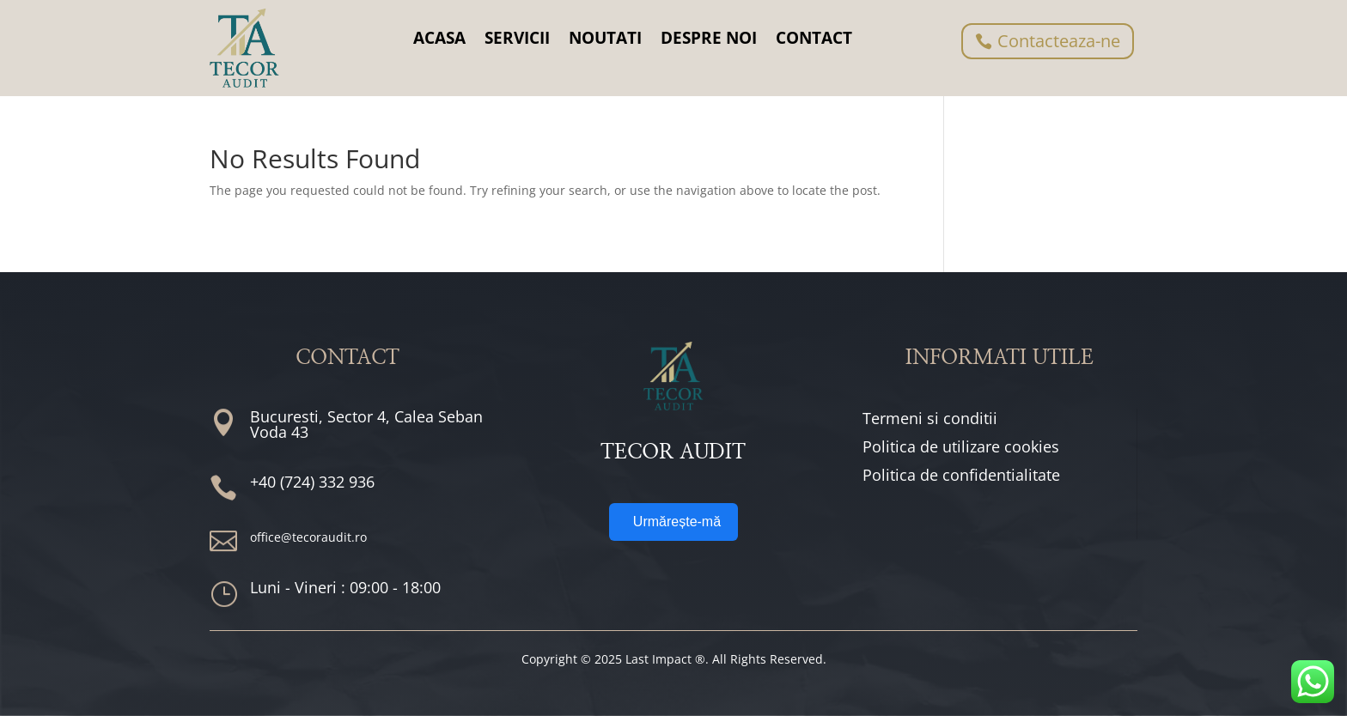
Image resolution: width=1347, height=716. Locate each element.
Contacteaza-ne (1058, 40)
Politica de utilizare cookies (960, 446)
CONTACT (814, 38)
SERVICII (517, 38)
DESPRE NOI (709, 38)
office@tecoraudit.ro (308, 537)
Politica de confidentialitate (961, 474)
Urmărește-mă (677, 521)
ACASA (439, 38)
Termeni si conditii (929, 418)
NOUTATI (605, 38)
